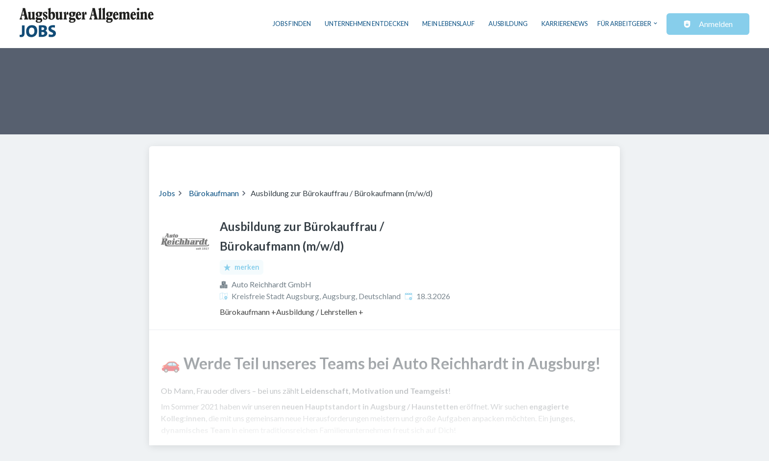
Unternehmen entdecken (367, 23)
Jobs (167, 193)
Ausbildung (508, 23)
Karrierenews (564, 23)
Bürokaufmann (214, 193)
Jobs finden (292, 23)
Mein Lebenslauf (448, 23)
